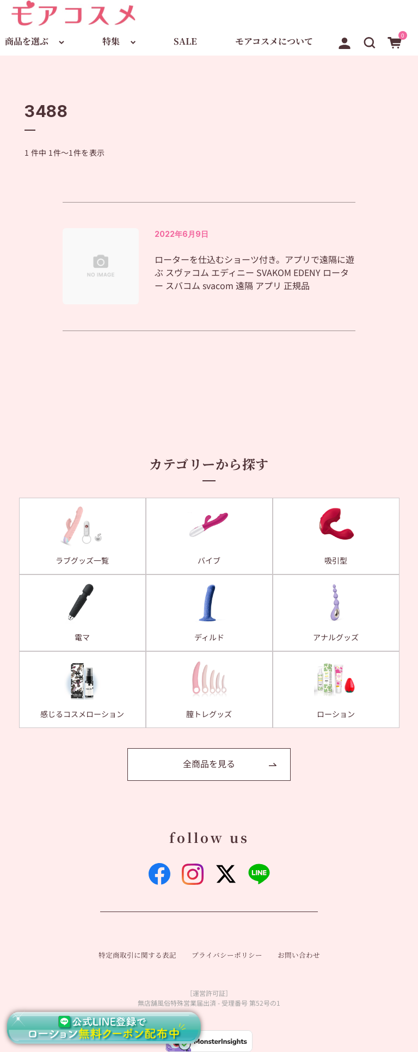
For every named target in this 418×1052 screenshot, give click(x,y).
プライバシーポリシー (227, 955)
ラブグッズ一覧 (82, 560)
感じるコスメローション (82, 713)
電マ (82, 637)
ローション (336, 713)
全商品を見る (209, 763)
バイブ (209, 560)
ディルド (209, 637)
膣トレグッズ (209, 713)
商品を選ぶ (26, 41)
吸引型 (335, 560)
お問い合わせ (299, 955)
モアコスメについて (274, 41)
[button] (369, 40)
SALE (185, 41)
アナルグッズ (336, 637)
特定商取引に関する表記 (137, 955)
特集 (111, 41)
